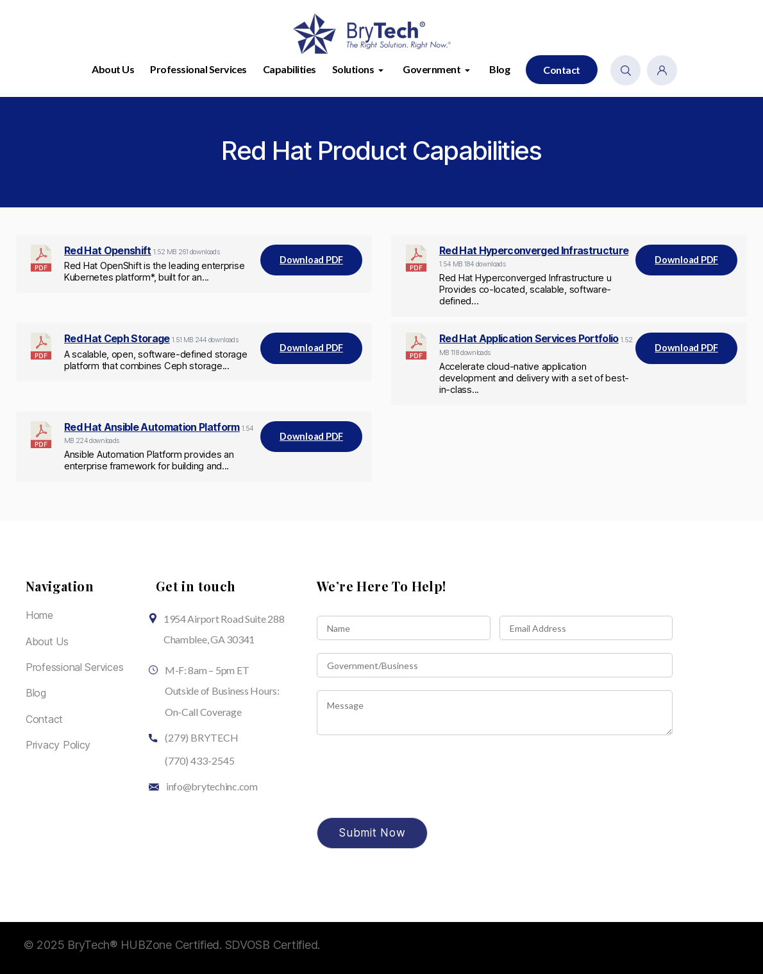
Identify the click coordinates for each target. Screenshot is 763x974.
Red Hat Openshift (107, 250)
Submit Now (372, 832)
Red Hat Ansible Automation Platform (152, 427)
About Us (113, 69)
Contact (561, 70)
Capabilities (289, 69)
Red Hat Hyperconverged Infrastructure (533, 250)
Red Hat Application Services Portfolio (529, 338)
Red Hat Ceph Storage (117, 338)
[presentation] (414, 796)
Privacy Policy (58, 744)
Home (39, 615)
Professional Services (198, 69)
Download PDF (311, 259)
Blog (499, 69)
